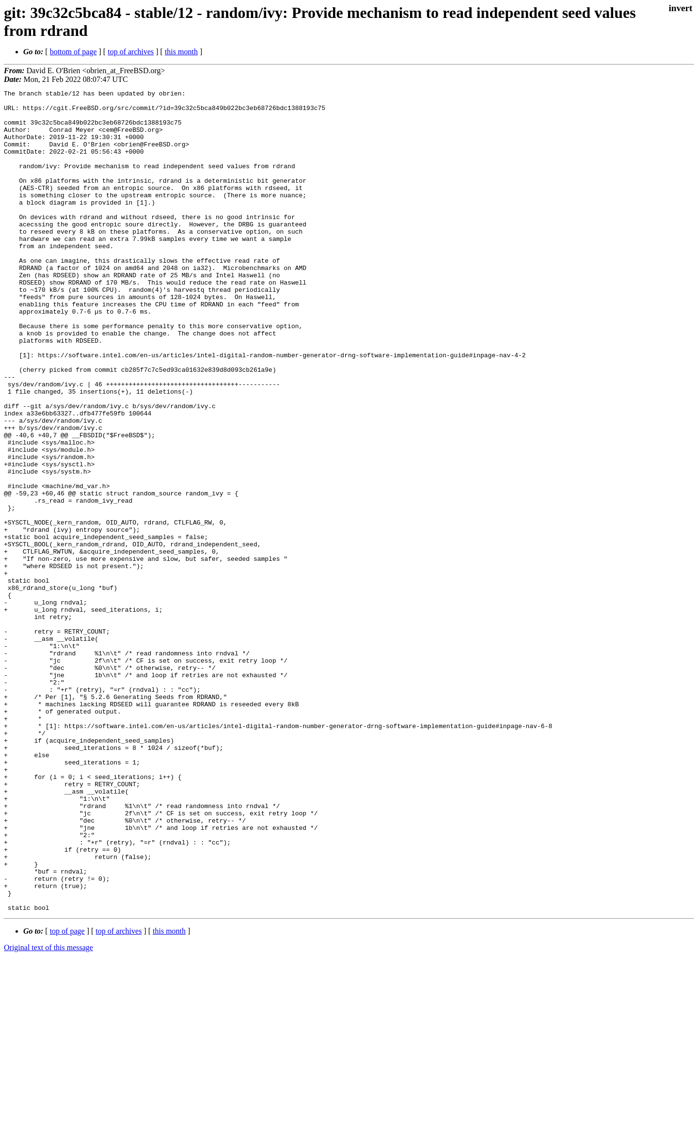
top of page (67, 1095)
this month (181, 52)
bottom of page (73, 52)
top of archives (131, 52)
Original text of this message (48, 1112)
